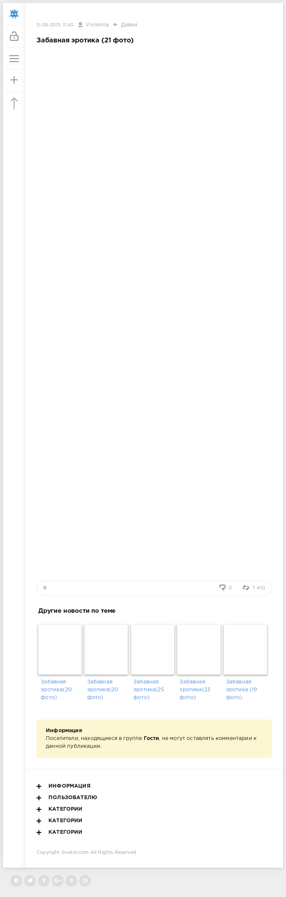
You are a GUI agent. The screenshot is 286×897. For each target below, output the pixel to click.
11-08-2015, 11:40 (55, 25)
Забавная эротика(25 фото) (148, 690)
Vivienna (97, 25)
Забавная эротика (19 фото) (241, 690)
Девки (129, 25)
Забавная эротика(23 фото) (194, 690)
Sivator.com (75, 852)
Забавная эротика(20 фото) (56, 690)
